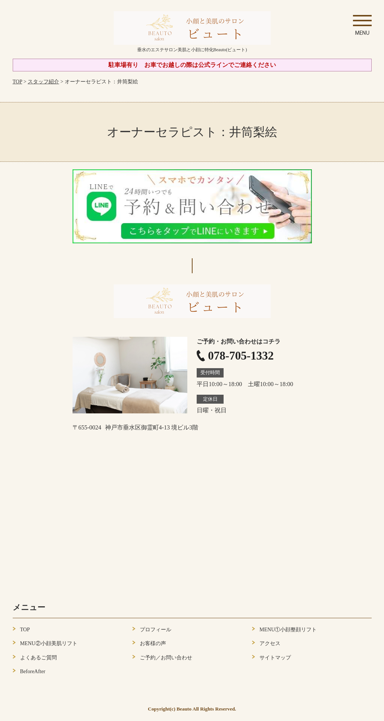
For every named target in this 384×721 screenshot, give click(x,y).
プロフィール (155, 629)
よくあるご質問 (38, 657)
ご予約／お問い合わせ (166, 657)
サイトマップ (275, 657)
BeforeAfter (33, 671)
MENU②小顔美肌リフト (48, 643)
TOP (17, 81)
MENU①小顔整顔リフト (288, 629)
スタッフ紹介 (43, 81)
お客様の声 (153, 643)
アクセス (269, 643)
